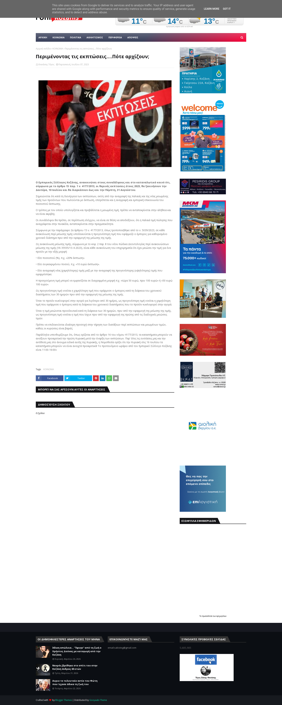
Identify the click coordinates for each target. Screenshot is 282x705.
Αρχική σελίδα (43, 48)
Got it (227, 8)
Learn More (211, 8)
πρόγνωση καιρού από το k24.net (179, 27)
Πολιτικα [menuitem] (75, 37)
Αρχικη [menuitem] (42, 37)
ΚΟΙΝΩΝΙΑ (58, 48)
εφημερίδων (221, 616)
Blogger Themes (63, 700)
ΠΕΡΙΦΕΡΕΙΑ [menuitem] (115, 37)
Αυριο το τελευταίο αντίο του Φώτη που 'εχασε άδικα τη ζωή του (74, 682)
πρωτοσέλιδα (207, 616)
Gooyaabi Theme (98, 700)
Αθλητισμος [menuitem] (95, 37)
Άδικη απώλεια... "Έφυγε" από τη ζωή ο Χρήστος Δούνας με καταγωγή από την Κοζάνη (76, 651)
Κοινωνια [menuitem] (59, 37)
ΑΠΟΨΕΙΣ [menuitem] (132, 37)
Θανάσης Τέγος (46, 64)
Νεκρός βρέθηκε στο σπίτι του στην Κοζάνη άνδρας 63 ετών (74, 667)
